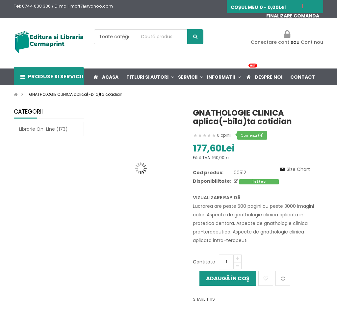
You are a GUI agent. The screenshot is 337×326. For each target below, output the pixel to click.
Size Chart (298, 169)
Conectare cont (271, 42)
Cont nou (312, 42)
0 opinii (224, 135)
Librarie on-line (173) (43, 129)
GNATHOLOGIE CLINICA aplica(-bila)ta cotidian (75, 94)
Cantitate (204, 261)
